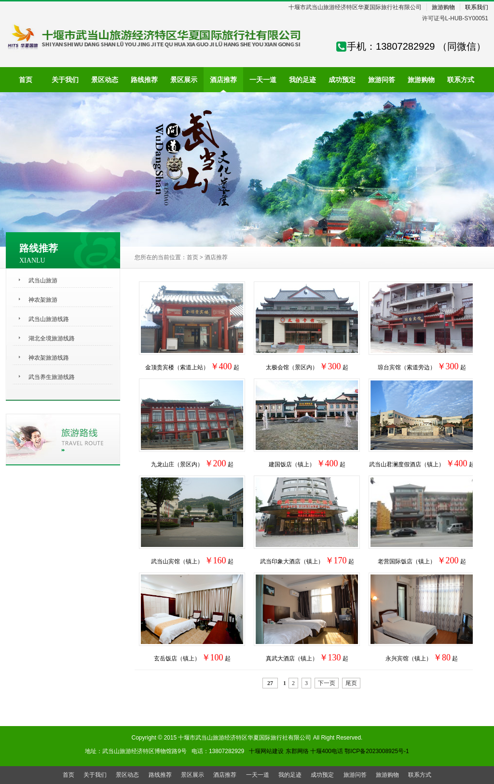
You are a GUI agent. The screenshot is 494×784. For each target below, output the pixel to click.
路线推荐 (160, 774)
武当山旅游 (42, 280)
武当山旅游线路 (48, 319)
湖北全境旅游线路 (51, 338)
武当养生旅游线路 (51, 377)
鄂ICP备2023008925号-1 (376, 751)
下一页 (326, 683)
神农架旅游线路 (48, 357)
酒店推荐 (216, 257)
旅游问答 (355, 774)
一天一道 (257, 774)
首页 (192, 257)
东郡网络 (297, 751)
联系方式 (419, 774)
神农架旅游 (42, 299)
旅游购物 (443, 7)
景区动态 (127, 774)
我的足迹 (290, 774)
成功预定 (322, 774)
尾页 (351, 683)
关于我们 (95, 774)
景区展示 (192, 774)
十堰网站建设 (266, 751)
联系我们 (476, 7)
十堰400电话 (326, 751)
